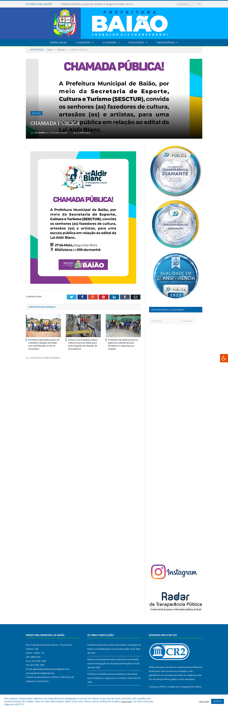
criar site (169, 667)
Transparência (165, 42)
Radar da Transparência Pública (185, 686)
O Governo (109, 42)
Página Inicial (58, 42)
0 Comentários (82, 132)
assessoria (171, 671)
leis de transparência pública (163, 679)
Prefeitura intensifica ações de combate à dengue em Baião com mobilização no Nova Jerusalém (98, 4)
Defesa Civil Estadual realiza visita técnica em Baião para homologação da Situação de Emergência (82, 344)
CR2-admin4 (40, 132)
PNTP (162, 686)
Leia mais (126, 701)
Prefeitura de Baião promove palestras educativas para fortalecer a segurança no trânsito (123, 344)
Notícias (36, 113)
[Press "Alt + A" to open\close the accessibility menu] (224, 358)
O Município (83, 42)
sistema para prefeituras (189, 667)
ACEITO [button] (217, 701)
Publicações (136, 42)
